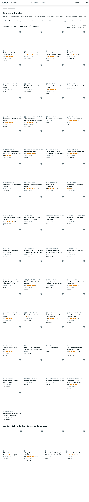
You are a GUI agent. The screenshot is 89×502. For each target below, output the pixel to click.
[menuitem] (5, 21)
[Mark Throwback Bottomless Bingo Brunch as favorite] (20, 99)
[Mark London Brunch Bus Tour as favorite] (41, 295)
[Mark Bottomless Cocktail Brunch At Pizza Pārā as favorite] (20, 230)
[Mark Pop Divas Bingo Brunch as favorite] (84, 99)
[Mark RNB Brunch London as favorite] (63, 328)
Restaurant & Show (48, 21)
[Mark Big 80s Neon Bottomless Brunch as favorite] (20, 66)
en (76, 2)
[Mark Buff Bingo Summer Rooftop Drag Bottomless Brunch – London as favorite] (20, 394)
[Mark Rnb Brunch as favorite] (84, 33)
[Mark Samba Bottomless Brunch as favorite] (84, 132)
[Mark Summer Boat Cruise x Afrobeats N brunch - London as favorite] (63, 132)
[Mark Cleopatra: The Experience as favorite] (84, 432)
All (5, 21)
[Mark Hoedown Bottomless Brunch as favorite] (63, 361)
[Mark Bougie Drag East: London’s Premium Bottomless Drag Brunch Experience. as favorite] (63, 262)
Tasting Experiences (23, 21)
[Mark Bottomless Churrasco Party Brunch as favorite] (63, 66)
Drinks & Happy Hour (63, 21)
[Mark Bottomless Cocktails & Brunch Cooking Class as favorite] (84, 361)
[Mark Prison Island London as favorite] (21, 432)
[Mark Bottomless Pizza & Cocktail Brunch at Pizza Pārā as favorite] (41, 197)
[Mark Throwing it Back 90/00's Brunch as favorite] (84, 230)
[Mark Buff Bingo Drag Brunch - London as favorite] (41, 66)
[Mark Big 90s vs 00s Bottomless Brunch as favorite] (41, 262)
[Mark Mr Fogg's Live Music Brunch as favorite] (63, 99)
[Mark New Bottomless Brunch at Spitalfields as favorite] (84, 262)
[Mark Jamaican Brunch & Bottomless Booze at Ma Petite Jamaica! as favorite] (63, 33)
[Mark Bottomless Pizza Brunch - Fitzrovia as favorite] (84, 164)
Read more (82, 16)
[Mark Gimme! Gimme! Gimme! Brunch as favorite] (20, 328)
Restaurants (35, 21)
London (5, 8)
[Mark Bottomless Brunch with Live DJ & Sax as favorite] (20, 164)
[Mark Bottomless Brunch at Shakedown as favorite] (63, 197)
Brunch (11, 21)
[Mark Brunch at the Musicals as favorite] (41, 33)
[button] (19, 8)
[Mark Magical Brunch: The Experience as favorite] (63, 164)
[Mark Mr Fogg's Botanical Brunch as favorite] (84, 66)
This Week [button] (38, 26)
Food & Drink (11, 8)
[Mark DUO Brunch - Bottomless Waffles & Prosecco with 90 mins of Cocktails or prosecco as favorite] (41, 328)
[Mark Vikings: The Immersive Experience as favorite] (42, 432)
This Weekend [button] (27, 26)
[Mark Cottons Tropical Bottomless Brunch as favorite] (41, 164)
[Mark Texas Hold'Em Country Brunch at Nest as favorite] (20, 361)
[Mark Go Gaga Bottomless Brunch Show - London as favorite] (63, 295)
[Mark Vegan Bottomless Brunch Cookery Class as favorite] (84, 295)
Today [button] (17, 26)
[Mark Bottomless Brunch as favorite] (41, 361)
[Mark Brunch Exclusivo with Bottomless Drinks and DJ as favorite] (63, 230)
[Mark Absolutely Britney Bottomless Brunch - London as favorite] (41, 99)
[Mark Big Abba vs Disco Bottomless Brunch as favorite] (20, 295)
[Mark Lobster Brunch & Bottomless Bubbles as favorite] (20, 197)
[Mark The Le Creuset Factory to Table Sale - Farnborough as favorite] (63, 432)
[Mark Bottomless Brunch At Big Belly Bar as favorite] (84, 197)
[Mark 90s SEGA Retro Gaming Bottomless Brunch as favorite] (84, 328)
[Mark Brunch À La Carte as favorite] (41, 132)
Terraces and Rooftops (79, 21)
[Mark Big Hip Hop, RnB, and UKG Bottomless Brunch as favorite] (20, 262)
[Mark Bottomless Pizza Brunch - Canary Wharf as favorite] (20, 33)
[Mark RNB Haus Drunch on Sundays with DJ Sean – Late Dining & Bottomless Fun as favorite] (41, 230)
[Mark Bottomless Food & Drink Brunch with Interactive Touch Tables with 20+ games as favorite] (20, 132)
